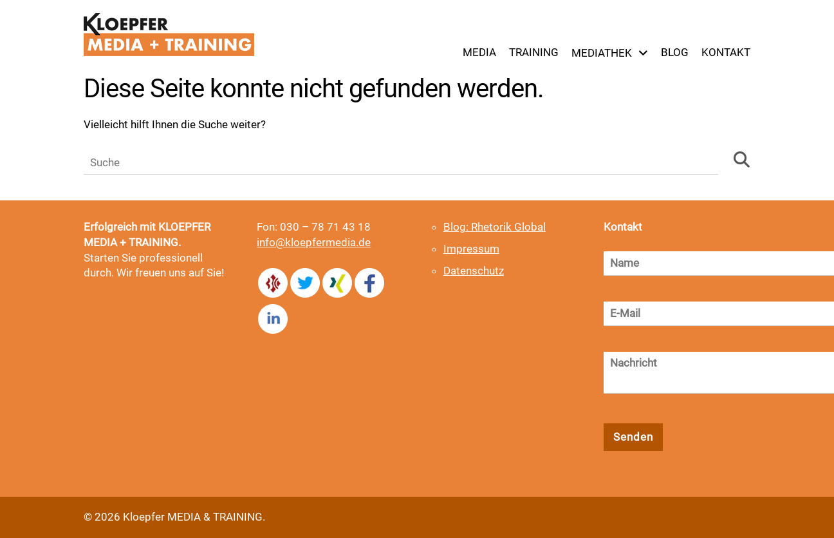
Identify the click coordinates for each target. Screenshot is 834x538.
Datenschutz (473, 270)
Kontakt (725, 52)
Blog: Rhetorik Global (494, 226)
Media (479, 52)
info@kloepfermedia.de (314, 242)
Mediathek (601, 52)
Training (534, 52)
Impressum (471, 248)
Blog (675, 52)
